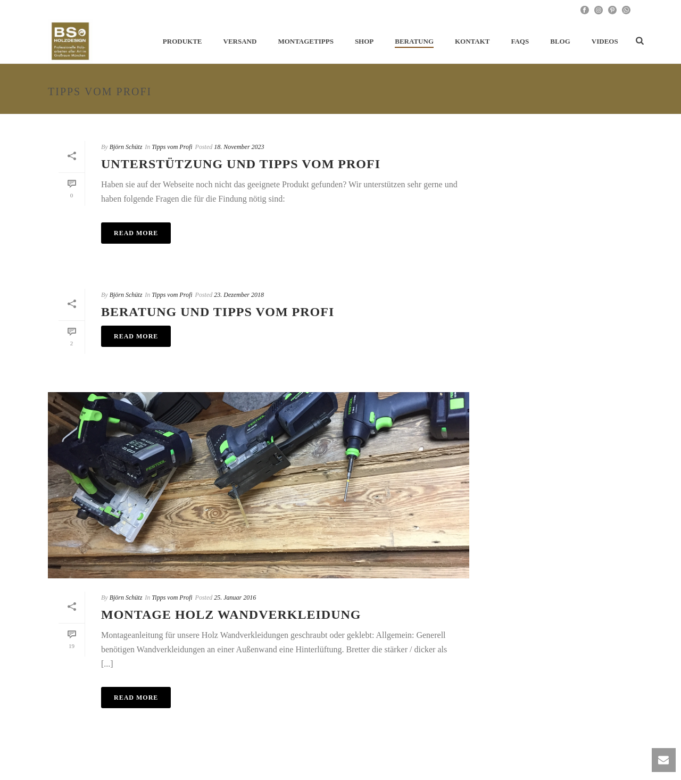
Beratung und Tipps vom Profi (217, 312)
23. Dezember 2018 (239, 294)
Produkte (182, 41)
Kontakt (472, 41)
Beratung (414, 41)
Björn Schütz (126, 147)
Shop (364, 41)
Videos (605, 41)
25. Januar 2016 (235, 597)
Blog (560, 41)
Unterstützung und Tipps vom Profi (240, 164)
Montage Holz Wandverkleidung (231, 614)
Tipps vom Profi (172, 147)
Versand (240, 41)
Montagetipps (306, 41)
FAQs (520, 41)
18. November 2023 (239, 147)
